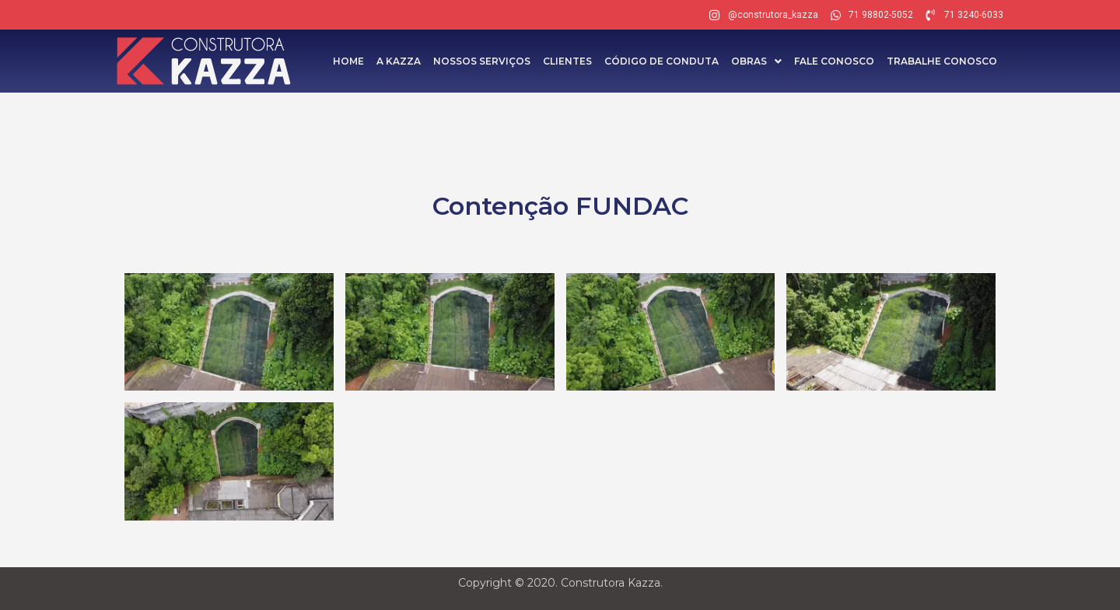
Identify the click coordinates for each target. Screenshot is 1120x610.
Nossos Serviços (481, 61)
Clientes (567, 61)
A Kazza (398, 61)
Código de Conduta (661, 61)
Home (348, 61)
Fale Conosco (834, 61)
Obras (756, 61)
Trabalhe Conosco (942, 61)
